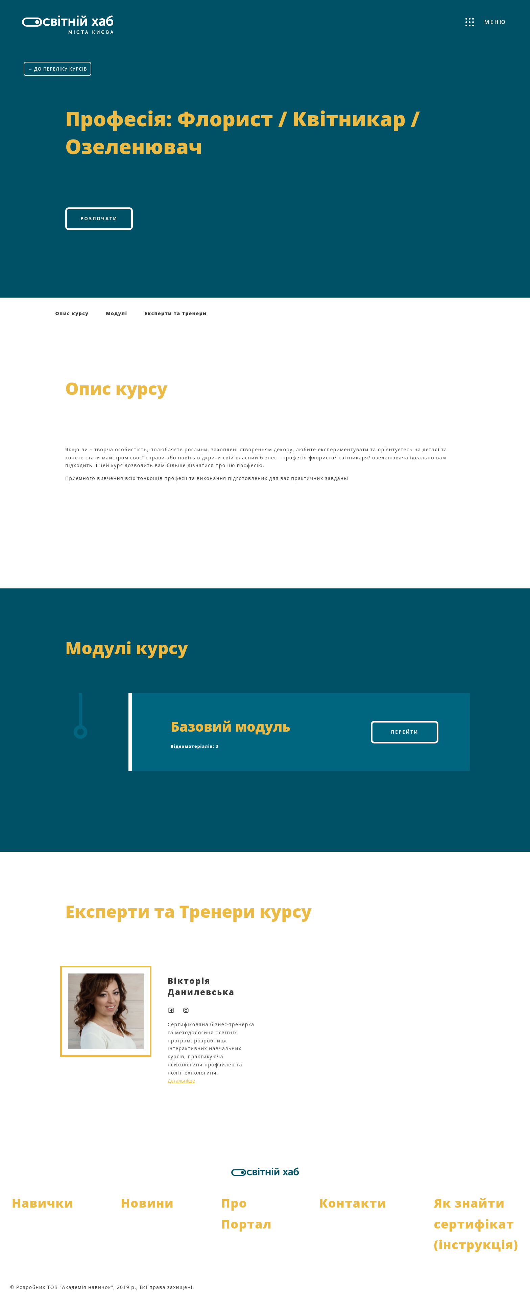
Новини (147, 1220)
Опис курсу (72, 330)
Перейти (404, 748)
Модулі (116, 330)
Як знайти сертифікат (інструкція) (476, 1240)
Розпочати (98, 234)
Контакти (352, 1220)
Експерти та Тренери (175, 330)
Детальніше (181, 1097)
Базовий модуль (230, 743)
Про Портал (246, 1230)
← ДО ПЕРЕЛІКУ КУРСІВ (58, 64)
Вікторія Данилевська (201, 1003)
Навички (42, 1220)
